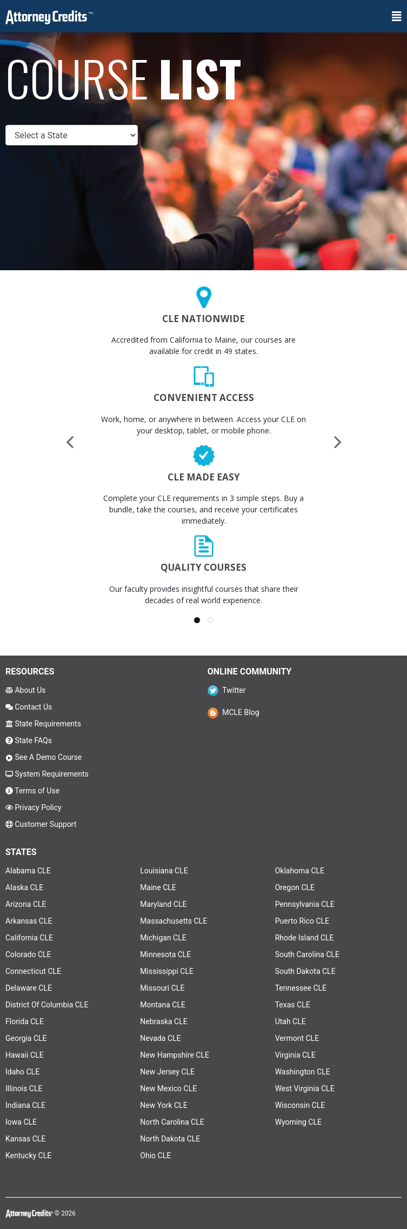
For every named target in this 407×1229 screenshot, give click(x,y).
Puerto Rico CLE (302, 921)
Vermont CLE (297, 1038)
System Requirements (47, 774)
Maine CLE (158, 887)
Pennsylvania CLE (305, 904)
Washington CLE (302, 1071)
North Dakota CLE (170, 1138)
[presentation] (70, 441)
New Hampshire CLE (174, 1055)
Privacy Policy (33, 807)
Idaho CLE (22, 1071)
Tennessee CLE (300, 988)
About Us (25, 690)
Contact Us (28, 707)
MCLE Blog (233, 712)
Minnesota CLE (165, 954)
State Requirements (43, 723)
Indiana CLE (25, 1105)
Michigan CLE (163, 937)
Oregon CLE (295, 887)
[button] (197, 620)
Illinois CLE (23, 1088)
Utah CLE (290, 1021)
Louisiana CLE (164, 870)
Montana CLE (162, 1004)
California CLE (29, 937)
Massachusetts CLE (173, 921)
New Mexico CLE (168, 1088)
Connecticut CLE (33, 971)
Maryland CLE (163, 904)
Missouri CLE (162, 988)
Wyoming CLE (298, 1122)
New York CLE (163, 1105)
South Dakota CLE (305, 971)
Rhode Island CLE (304, 937)
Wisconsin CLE (300, 1105)
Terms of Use (32, 790)
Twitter (227, 690)
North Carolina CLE (172, 1122)
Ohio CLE (155, 1155)
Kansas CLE (25, 1138)
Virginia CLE (295, 1055)
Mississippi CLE (167, 971)
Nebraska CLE (163, 1021)
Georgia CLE (26, 1038)
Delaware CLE (28, 988)
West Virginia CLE (305, 1088)
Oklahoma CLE (299, 870)
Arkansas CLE (28, 921)
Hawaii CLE (24, 1055)
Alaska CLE (24, 887)
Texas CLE (292, 1004)
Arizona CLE (25, 904)
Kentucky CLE (28, 1155)
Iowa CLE (21, 1122)
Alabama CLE (28, 870)
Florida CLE (24, 1021)
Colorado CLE (28, 954)
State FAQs (28, 740)
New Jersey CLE (167, 1071)
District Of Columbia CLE (46, 1004)
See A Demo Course (43, 757)
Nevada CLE (160, 1038)
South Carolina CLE (307, 954)
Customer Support (40, 824)
